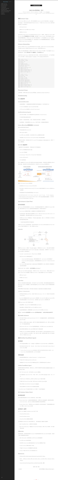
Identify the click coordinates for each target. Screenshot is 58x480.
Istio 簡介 (20, 467)
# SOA (38, 465)
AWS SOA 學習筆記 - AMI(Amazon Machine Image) (46, 467)
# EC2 (36, 465)
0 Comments (47, 11)
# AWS (34, 465)
